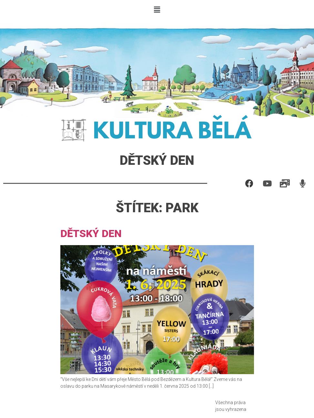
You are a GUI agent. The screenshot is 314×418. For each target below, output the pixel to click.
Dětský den (91, 233)
